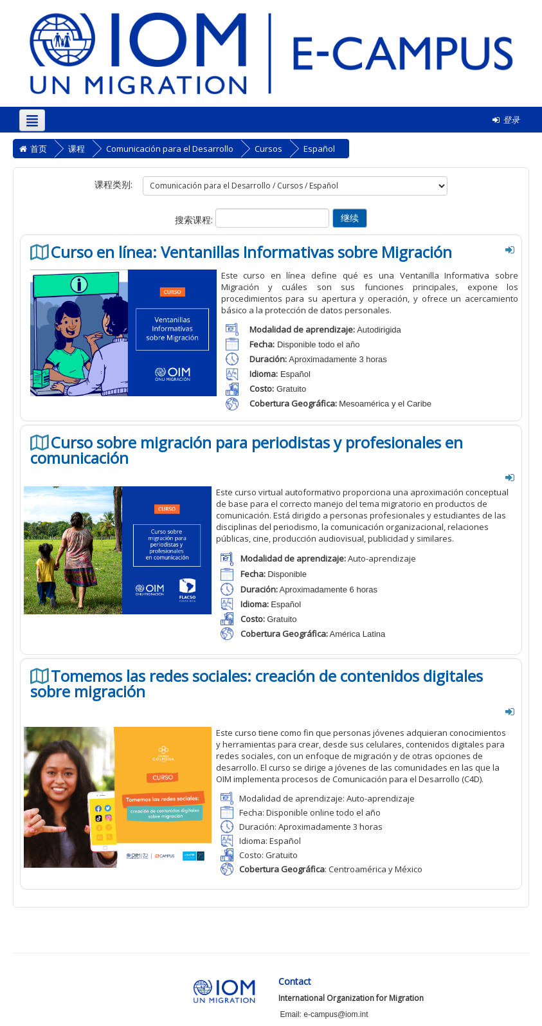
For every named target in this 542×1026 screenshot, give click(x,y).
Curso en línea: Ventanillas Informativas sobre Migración (251, 252)
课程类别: (113, 184)
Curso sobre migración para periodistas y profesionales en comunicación (246, 450)
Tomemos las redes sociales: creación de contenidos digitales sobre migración (256, 683)
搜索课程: (195, 220)
